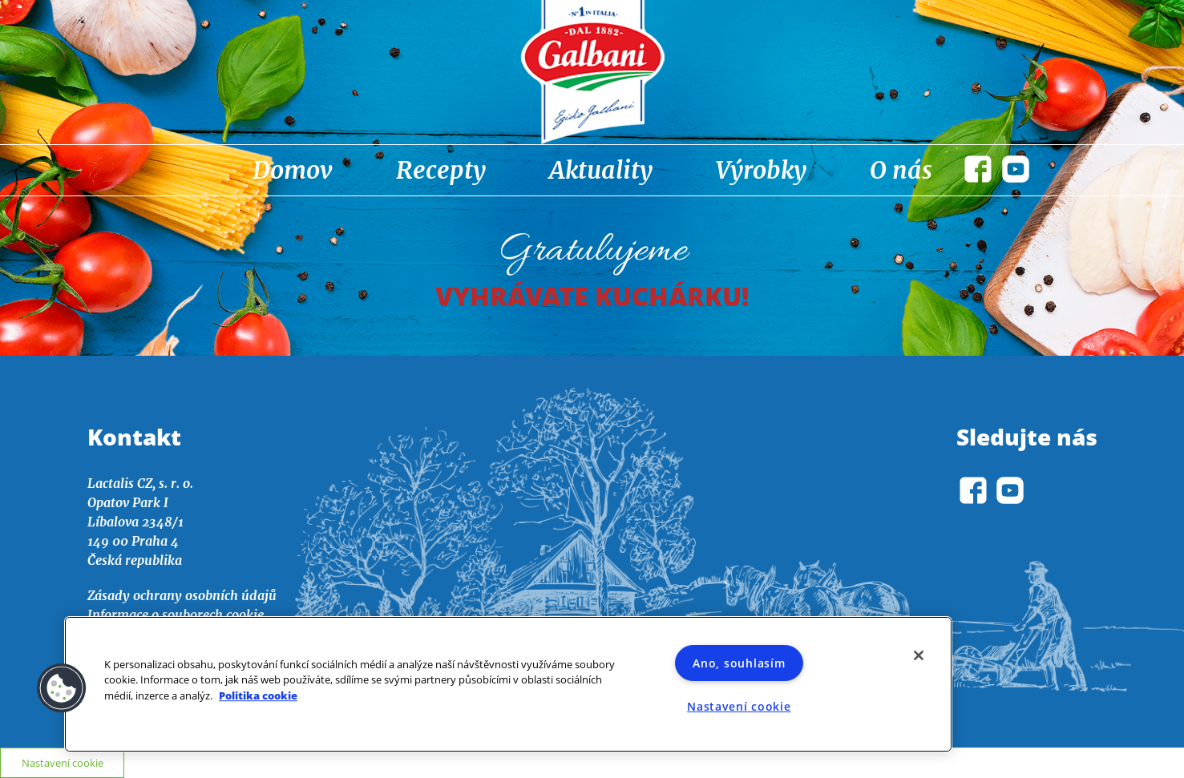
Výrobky (761, 170)
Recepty (441, 170)
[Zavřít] (918, 655)
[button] (61, 688)
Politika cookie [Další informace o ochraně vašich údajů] (258, 695)
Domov (293, 170)
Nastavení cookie (739, 706)
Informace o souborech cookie (175, 615)
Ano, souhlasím (739, 663)
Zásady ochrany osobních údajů (182, 595)
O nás (901, 170)
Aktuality (601, 170)
